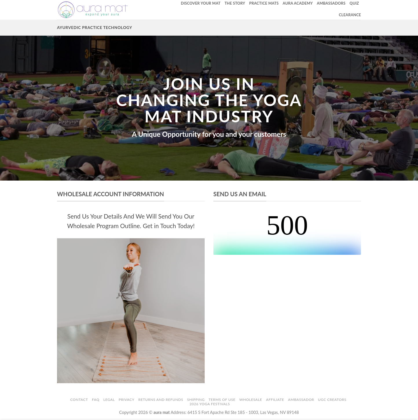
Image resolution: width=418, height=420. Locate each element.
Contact (79, 399)
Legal (109, 399)
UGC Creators (332, 399)
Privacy (126, 399)
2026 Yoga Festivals (210, 404)
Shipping (196, 399)
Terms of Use (222, 399)
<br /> (287, 233)
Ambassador (301, 399)
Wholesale (250, 399)
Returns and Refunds (160, 399)
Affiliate (275, 399)
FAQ (95, 399)
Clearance (350, 14)
